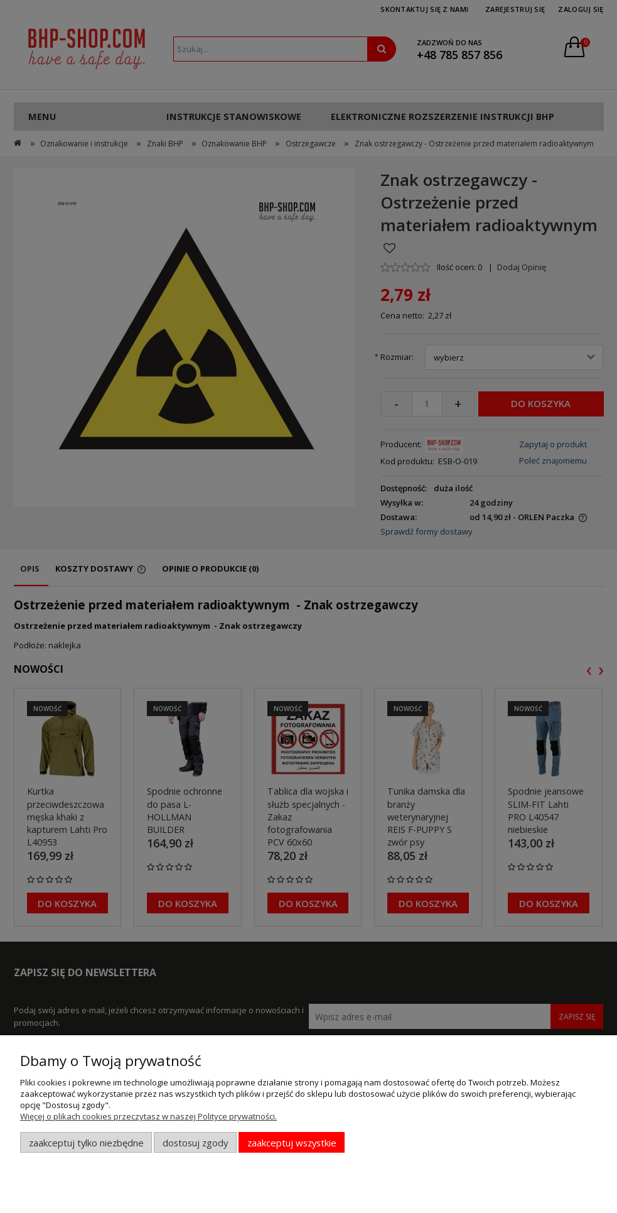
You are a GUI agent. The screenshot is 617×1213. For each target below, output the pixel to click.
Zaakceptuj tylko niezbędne (86, 1142)
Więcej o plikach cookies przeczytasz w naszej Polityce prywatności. (148, 1116)
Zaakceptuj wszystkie (291, 1142)
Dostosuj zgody (195, 1142)
